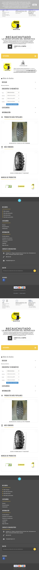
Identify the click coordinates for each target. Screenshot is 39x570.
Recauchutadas (5, 226)
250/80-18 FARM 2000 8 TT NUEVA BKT (19, 173)
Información (6, 112)
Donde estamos (5, 236)
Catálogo (4, 243)
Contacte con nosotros (7, 238)
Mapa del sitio (5, 245)
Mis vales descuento (8, 213)
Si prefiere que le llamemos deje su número (6, 15)
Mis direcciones (7, 215)
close (34, 4)
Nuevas (3, 224)
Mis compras (6, 211)
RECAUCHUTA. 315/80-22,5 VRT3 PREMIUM (19, 143)
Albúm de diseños (8, 78)
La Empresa (4, 241)
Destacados (5, 228)
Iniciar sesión (22, 293)
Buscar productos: (5, 85)
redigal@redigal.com (21, 11)
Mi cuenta (5, 207)
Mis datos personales (8, 217)
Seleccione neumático (12, 104)
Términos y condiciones (7, 239)
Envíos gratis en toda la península (31, 12)
